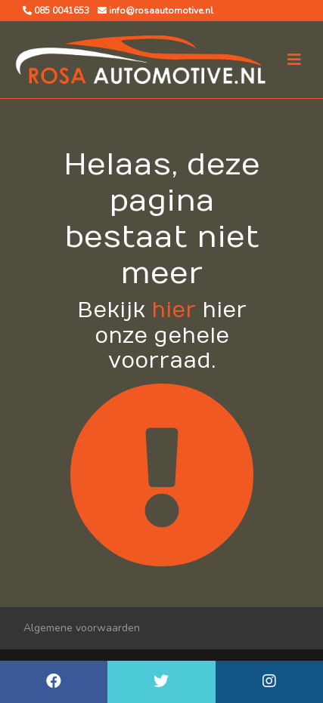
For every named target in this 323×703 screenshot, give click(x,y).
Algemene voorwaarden (81, 628)
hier (173, 310)
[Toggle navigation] (294, 60)
